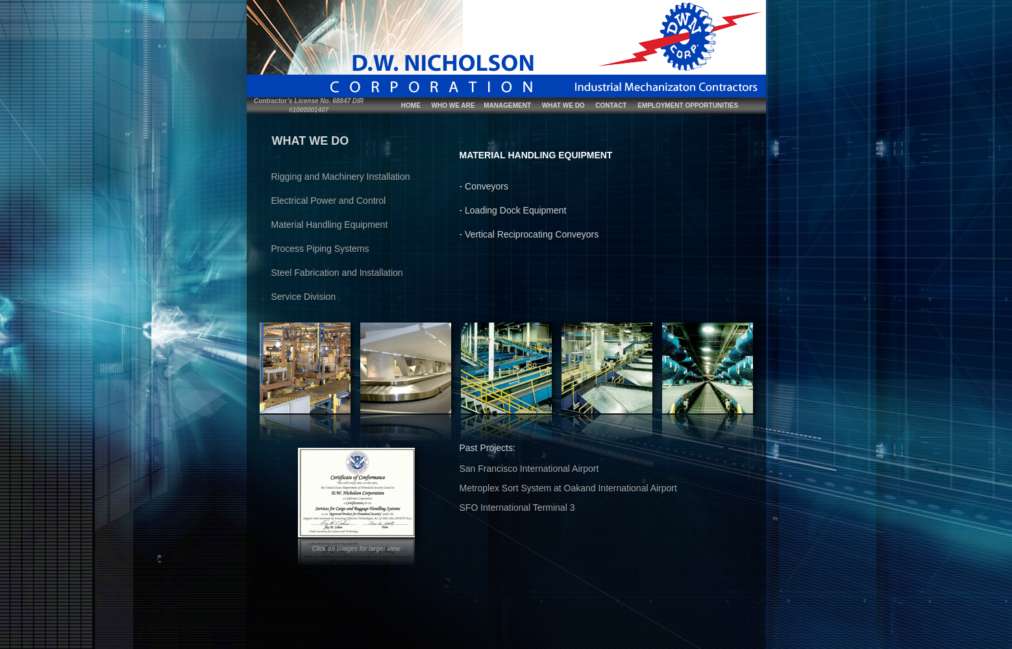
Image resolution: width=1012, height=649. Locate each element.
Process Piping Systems (320, 248)
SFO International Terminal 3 (517, 507)
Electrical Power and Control (328, 200)
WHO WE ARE (453, 105)
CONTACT (610, 105)
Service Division (303, 296)
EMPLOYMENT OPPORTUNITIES (687, 105)
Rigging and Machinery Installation (340, 176)
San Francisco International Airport (529, 468)
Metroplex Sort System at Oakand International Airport (568, 488)
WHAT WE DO (563, 105)
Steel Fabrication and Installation (337, 272)
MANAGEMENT (507, 105)
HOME (411, 105)
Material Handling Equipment (329, 224)
